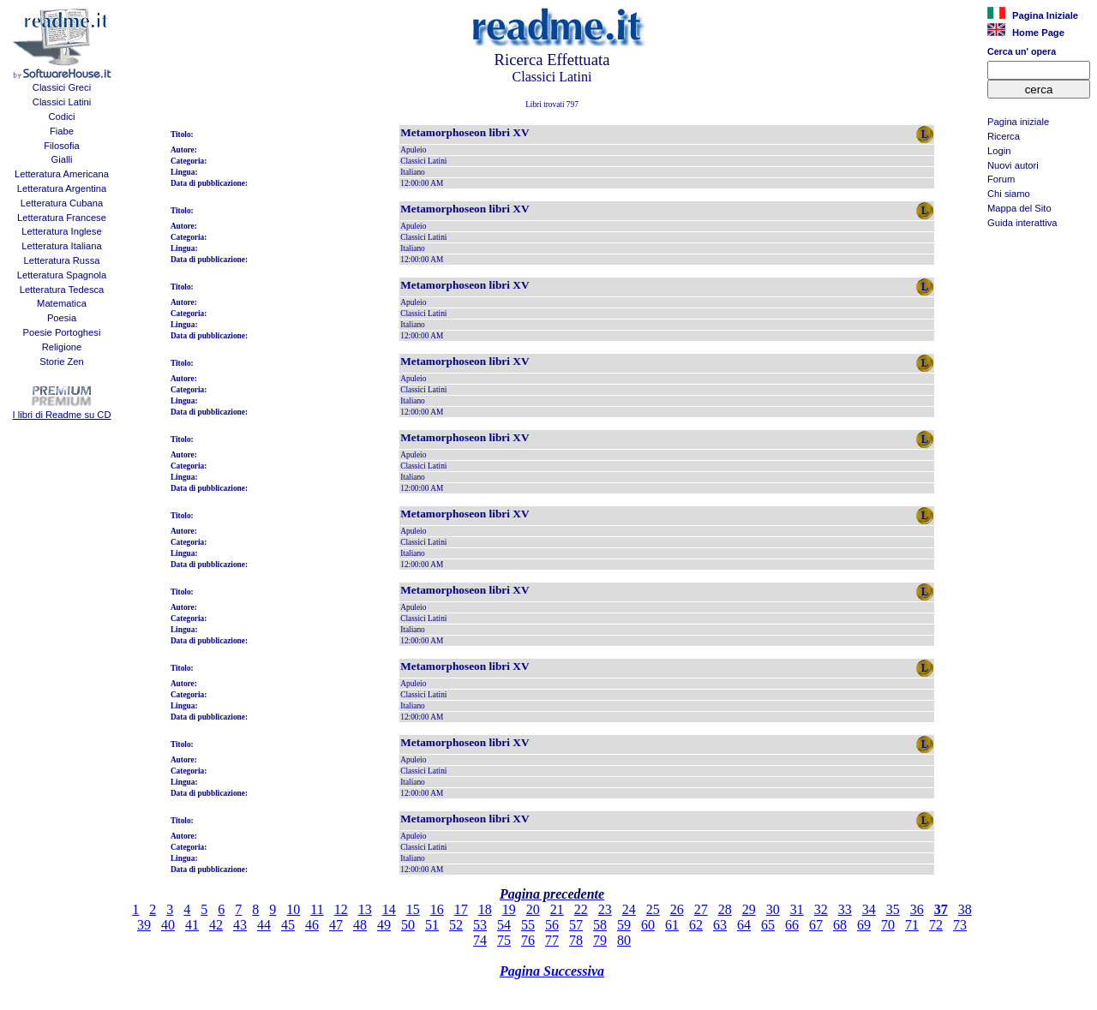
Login (998, 151)
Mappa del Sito (1019, 208)
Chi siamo (1008, 193)
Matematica (62, 303)
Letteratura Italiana (61, 246)
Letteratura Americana (62, 174)
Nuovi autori (1013, 165)
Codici (61, 116)
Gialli (62, 159)
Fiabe (62, 131)
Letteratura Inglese (61, 231)
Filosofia (62, 145)
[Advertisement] (1038, 322)
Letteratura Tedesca (62, 289)
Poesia (61, 318)
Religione (62, 347)
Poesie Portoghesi (62, 332)
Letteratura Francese (61, 217)
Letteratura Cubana (62, 203)
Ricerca (1003, 136)
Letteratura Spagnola (62, 275)
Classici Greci (62, 87)
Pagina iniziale (1018, 122)
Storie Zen (61, 361)
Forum (1001, 179)
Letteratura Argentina (62, 188)
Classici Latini (62, 102)
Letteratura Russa (62, 260)
